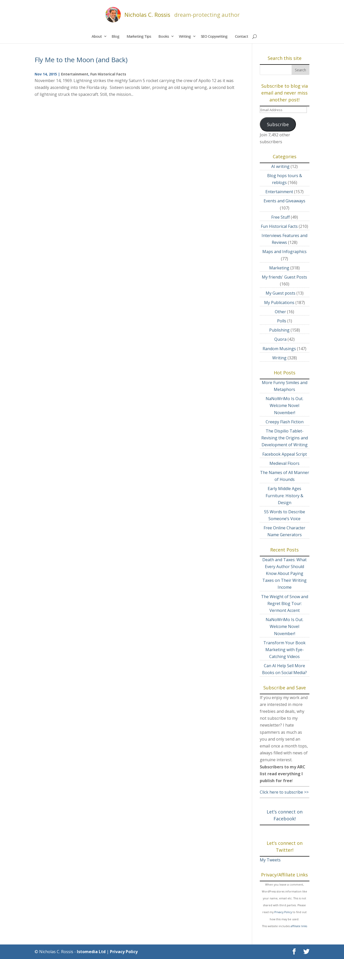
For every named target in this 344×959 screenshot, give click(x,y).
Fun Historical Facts (108, 74)
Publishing (279, 330)
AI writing (280, 166)
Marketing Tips (139, 36)
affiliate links (299, 926)
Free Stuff (280, 217)
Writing (185, 36)
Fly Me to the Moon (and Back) (81, 59)
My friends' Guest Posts (284, 277)
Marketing (279, 268)
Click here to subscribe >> (284, 792)
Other (280, 311)
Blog (115, 36)
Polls (281, 321)
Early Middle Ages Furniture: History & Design (284, 495)
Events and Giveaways (284, 201)
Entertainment (74, 74)
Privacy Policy (283, 912)
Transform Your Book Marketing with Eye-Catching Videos (284, 649)
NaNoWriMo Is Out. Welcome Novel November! (284, 405)
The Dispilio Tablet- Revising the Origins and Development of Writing (284, 438)
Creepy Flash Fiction (285, 422)
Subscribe (278, 124)
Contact (241, 36)
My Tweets (270, 860)
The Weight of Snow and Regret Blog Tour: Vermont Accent (284, 603)
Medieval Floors (284, 463)
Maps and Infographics (284, 251)
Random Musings (279, 348)
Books (164, 36)
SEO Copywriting (214, 36)
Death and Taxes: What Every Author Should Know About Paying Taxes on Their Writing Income (284, 573)
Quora (280, 339)
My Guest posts (280, 293)
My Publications (279, 302)
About (97, 36)
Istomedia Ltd (91, 951)
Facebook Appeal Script (284, 454)
